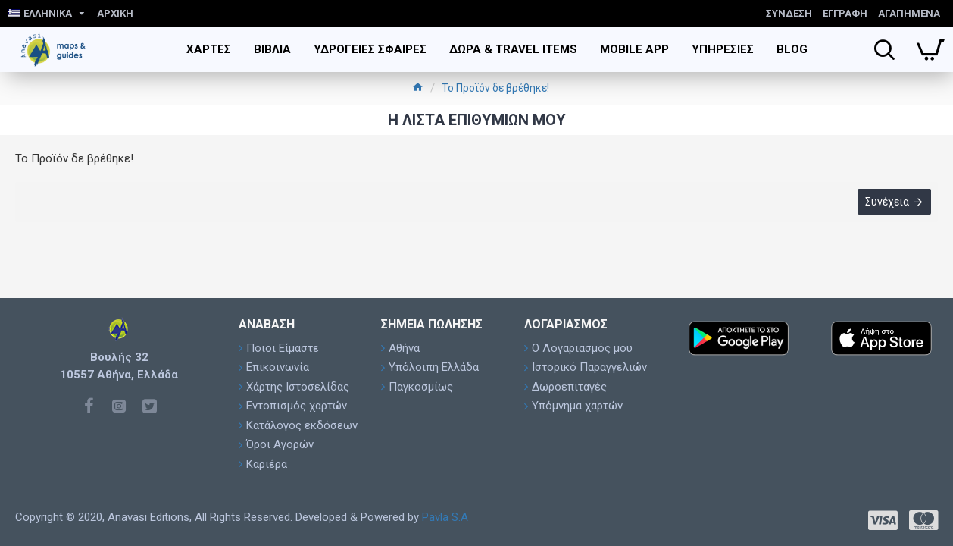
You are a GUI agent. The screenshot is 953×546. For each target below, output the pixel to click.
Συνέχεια (886, 202)
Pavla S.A (445, 517)
